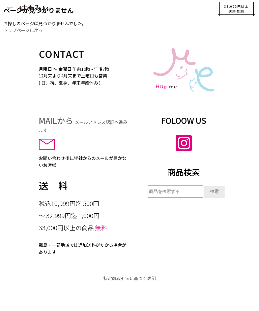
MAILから (83, 123)
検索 (214, 191)
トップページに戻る (23, 30)
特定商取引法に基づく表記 (129, 278)
